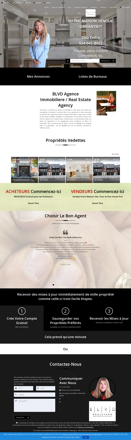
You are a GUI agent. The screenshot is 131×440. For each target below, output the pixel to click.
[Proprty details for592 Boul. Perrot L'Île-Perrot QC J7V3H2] (106, 173)
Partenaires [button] (113, 8)
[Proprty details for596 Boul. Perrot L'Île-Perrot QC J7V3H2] (79, 173)
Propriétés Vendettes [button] (81, 8)
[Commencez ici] (108, 66)
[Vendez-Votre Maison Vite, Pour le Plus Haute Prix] (98, 199)
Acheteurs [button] (94, 8)
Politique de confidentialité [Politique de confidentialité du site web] (85, 430)
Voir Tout (115, 158)
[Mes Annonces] (38, 80)
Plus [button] (69, 8)
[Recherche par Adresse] (91, 66)
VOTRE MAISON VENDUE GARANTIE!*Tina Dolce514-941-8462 (90, 34)
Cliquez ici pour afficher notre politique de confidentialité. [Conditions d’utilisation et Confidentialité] (82, 434)
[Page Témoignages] (65, 251)
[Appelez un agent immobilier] (15, 3)
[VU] (85, 437)
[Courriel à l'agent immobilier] (5, 3)
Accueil (46, 8)
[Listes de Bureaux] (93, 80)
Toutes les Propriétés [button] (58, 8)
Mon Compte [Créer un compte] (125, 8)
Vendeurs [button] (103, 8)
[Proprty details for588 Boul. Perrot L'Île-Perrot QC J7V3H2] (51, 173)
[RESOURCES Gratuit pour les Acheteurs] (33, 199)
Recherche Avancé (109, 70)
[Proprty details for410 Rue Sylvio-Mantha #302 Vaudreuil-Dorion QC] (24, 173)
